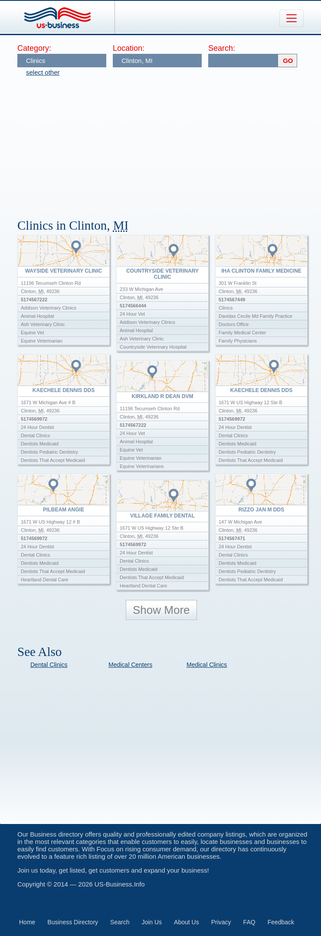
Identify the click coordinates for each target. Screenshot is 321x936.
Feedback (281, 922)
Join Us (151, 922)
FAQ (249, 922)
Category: (34, 48)
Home (27, 922)
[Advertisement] (169, 143)
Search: (221, 48)
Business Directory (72, 922)
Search (119, 922)
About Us (186, 922)
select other (43, 72)
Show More (161, 609)
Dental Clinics (49, 664)
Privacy (221, 922)
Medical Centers (130, 664)
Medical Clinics (207, 664)
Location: (128, 48)
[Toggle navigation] (291, 18)
